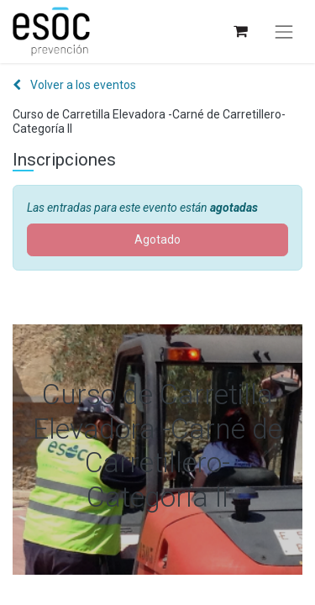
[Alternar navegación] (283, 32)
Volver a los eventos (74, 85)
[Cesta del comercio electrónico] (240, 31)
